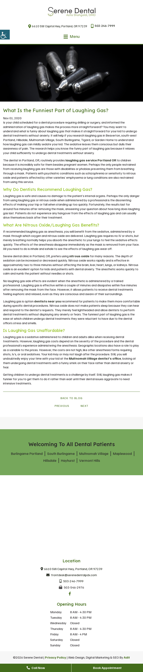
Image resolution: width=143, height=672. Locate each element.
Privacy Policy (55, 657)
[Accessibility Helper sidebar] (5, 34)
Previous (62, 405)
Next (85, 405)
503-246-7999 (103, 26)
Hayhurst (68, 460)
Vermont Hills (89, 460)
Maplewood (122, 453)
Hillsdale (49, 460)
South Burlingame (61, 453)
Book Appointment (107, 668)
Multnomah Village (93, 453)
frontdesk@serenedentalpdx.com (71, 575)
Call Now (36, 668)
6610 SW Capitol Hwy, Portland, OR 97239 (57, 26)
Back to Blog (72, 398)
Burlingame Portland (27, 453)
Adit (127, 657)
